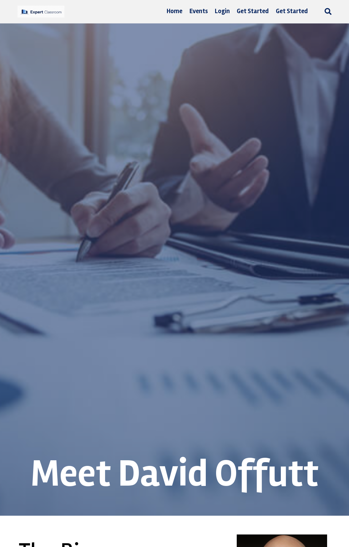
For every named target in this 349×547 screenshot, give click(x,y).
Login (222, 11)
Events (199, 11)
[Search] (326, 11)
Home (174, 11)
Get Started (253, 11)
